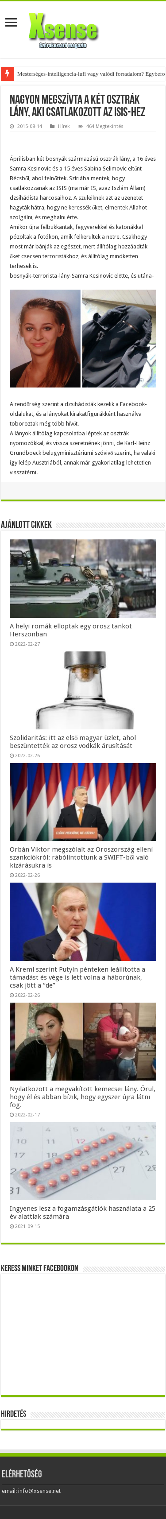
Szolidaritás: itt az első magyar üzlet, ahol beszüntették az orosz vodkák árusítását (73, 742)
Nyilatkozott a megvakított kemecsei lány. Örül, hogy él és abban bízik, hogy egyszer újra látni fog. (82, 1097)
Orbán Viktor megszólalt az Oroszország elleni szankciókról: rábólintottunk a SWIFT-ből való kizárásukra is (81, 857)
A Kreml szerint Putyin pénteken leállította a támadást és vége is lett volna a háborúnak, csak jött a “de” (77, 977)
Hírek (64, 126)
